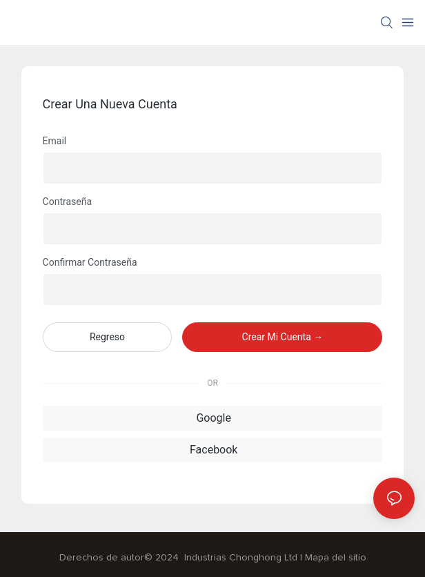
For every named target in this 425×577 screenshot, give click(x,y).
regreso (107, 336)
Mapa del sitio (335, 558)
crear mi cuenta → (283, 336)
